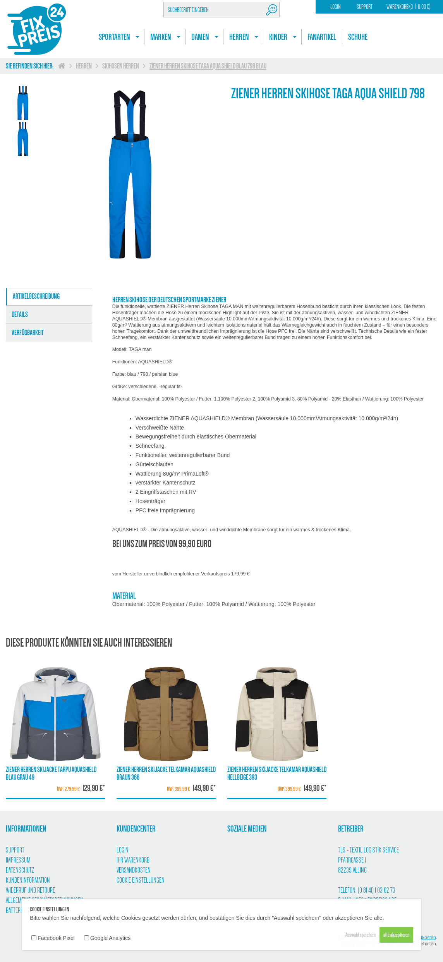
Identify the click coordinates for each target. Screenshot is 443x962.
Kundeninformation (28, 880)
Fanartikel (321, 37)
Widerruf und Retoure (30, 890)
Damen (200, 37)
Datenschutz (20, 870)
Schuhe (357, 37)
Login (335, 6)
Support (365, 6)
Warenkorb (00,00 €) (408, 6)
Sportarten (114, 37)
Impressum (18, 860)
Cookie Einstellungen (141, 880)
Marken (160, 37)
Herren (239, 37)
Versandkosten (134, 870)
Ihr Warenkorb (133, 860)
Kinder (278, 37)
